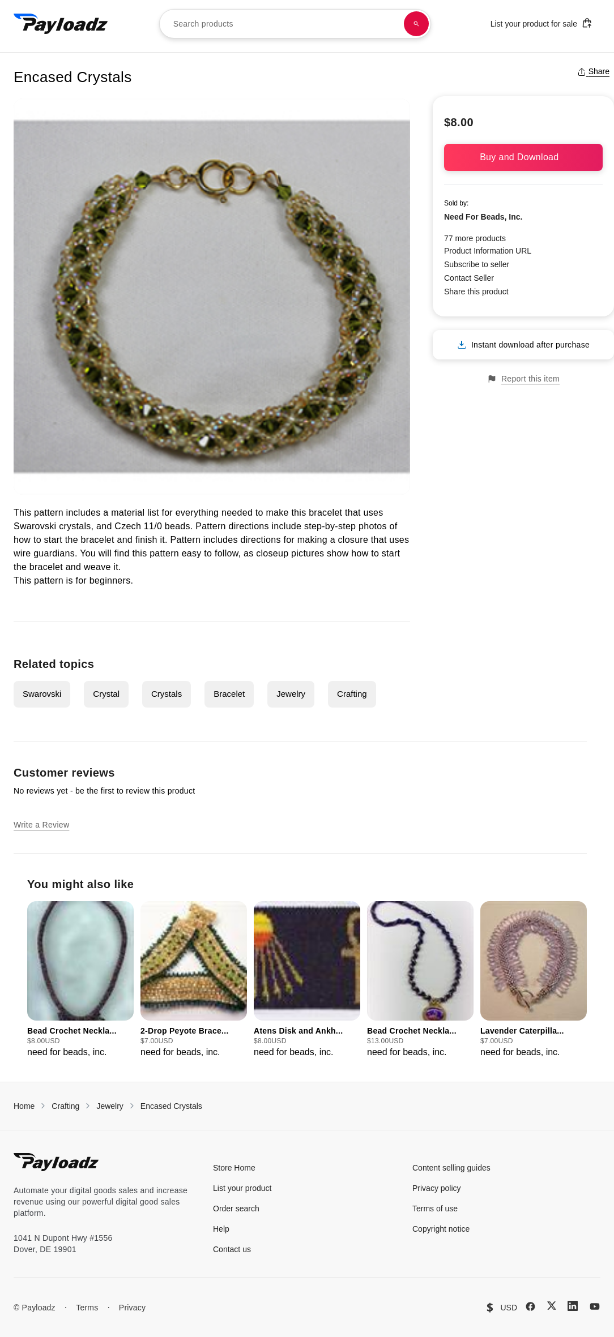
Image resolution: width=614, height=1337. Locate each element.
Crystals (166, 694)
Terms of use (435, 1208)
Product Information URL (487, 250)
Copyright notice (441, 1228)
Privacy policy (436, 1188)
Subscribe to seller (476, 264)
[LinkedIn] (573, 1306)
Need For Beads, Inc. (483, 216)
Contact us (232, 1249)
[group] (80, 980)
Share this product (476, 291)
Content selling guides (451, 1167)
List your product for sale (541, 23)
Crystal (106, 694)
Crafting (352, 694)
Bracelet (229, 694)
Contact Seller (469, 277)
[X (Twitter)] (551, 1305)
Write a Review (41, 824)
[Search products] (416, 23)
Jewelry (290, 694)
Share (593, 71)
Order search (236, 1208)
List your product (242, 1188)
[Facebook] (530, 1306)
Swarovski (42, 694)
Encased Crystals (171, 1106)
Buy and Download (523, 157)
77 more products (475, 238)
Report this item (523, 379)
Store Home (234, 1167)
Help (221, 1228)
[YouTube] (594, 1306)
